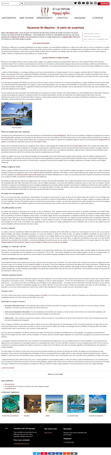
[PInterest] (87, 4)
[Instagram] (95, 4)
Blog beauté (48, 432)
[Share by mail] (74, 453)
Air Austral (44, 295)
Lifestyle (62, 18)
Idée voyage (27, 18)
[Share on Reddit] (66, 453)
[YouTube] (83, 4)
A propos (97, 18)
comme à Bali (32, 268)
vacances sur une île (17, 37)
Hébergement (44, 18)
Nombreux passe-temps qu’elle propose (29, 174)
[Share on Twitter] (36, 453)
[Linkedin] (91, 4)
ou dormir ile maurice (7, 368)
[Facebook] (79, 4)
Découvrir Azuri (9, 384)
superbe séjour (67, 37)
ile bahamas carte (10, 388)
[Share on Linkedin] (59, 453)
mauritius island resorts (79, 146)
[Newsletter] (103, 3)
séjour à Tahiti (41, 141)
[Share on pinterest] (44, 453)
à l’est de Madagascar (59, 135)
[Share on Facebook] (51, 453)
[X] (75, 4)
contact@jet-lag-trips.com (21, 443)
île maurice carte (12, 33)
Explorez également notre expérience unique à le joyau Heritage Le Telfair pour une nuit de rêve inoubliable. (34, 242)
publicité (25, 434)
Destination (9, 18)
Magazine (79, 18)
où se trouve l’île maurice (41, 43)
